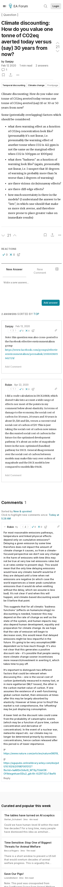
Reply (7, 778)
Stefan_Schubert (13, 819)
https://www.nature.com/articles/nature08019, (31, 753)
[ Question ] (9, 15)
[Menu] (5, 6)
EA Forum (19, 6)
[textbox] (31, 288)
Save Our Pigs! (14, 873)
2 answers (42, 65)
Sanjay (9, 61)
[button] (5, 255)
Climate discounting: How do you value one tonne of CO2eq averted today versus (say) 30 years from (27, 38)
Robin (8, 384)
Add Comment (13, 366)
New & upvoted (22, 511)
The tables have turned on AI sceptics (29, 815)
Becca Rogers (11, 850)
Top (36, 314)
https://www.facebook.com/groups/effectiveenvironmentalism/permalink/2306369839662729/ (31, 354)
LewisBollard (10, 877)
